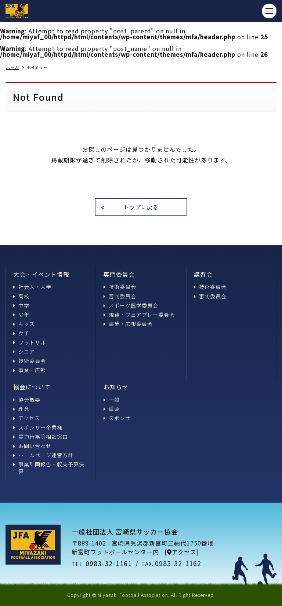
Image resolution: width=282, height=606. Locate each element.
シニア (24, 351)
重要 (112, 408)
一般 (112, 399)
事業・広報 (29, 370)
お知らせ (116, 386)
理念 (21, 408)
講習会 (203, 274)
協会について (32, 386)
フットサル (29, 342)
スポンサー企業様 (37, 427)
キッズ (24, 323)
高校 (21, 296)
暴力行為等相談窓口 (40, 436)
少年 (21, 314)
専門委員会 (119, 274)
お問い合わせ (32, 445)
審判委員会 (120, 296)
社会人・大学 (32, 286)
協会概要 (26, 399)
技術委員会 (29, 360)
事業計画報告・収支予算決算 (48, 467)
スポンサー (120, 418)
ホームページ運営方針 (43, 455)
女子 (21, 333)
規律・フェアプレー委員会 (139, 314)
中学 (21, 305)
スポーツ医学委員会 (131, 305)
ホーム (15, 68)
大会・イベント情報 (41, 274)
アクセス (26, 418)
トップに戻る (130, 207)
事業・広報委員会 (128, 323)
